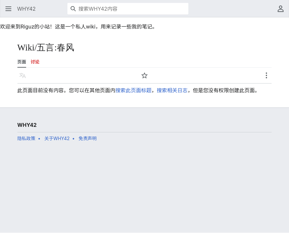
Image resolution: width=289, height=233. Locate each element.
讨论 (35, 61)
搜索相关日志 (172, 90)
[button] (8, 9)
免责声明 (88, 138)
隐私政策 (26, 138)
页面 (21, 61)
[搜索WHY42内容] (127, 9)
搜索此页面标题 (133, 90)
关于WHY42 (56, 138)
